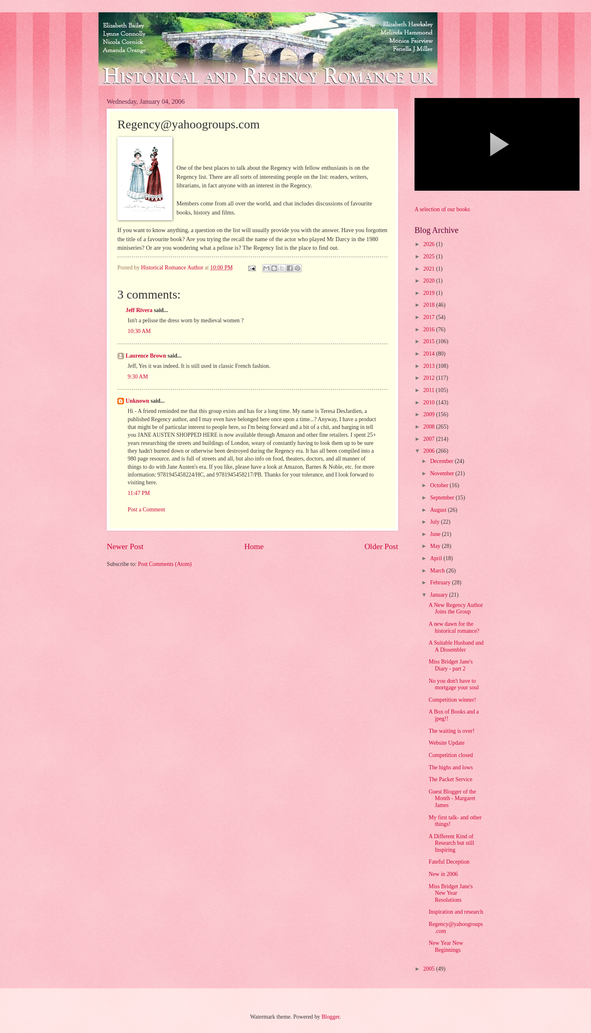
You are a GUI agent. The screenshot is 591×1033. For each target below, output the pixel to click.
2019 (429, 293)
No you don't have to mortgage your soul (453, 684)
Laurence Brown (146, 356)
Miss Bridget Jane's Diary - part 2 (450, 665)
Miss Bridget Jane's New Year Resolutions (450, 893)
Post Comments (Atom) (165, 564)
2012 (429, 378)
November (443, 473)
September (443, 498)
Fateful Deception (448, 862)
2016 (429, 329)
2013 (429, 366)
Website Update (446, 743)
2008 (429, 427)
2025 (429, 256)
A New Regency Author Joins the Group (455, 608)
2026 (429, 244)
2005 (429, 969)
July (435, 522)
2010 (429, 402)
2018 (429, 305)
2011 (429, 390)
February (441, 582)
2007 (429, 439)
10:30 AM (139, 331)
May (436, 546)
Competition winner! (452, 700)
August (439, 510)
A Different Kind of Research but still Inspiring (451, 843)
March (438, 571)
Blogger (330, 1017)
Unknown (137, 401)
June (436, 534)
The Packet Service (450, 779)
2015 (429, 341)
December (442, 461)
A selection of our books (442, 209)
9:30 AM (138, 377)
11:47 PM (139, 493)
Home (253, 546)
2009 (429, 414)
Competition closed (450, 755)
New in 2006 (443, 874)
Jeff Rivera (139, 310)
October (440, 485)
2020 (429, 281)
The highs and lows (450, 767)
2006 (429, 451)
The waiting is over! (451, 731)
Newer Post (125, 546)
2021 (429, 269)
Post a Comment (146, 509)
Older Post (381, 546)
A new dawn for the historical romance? (453, 627)
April (437, 558)
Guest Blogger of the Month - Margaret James (452, 798)
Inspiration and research (455, 912)
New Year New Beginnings (445, 946)
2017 (429, 317)
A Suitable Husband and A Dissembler (455, 646)
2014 (429, 354)
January (439, 595)
